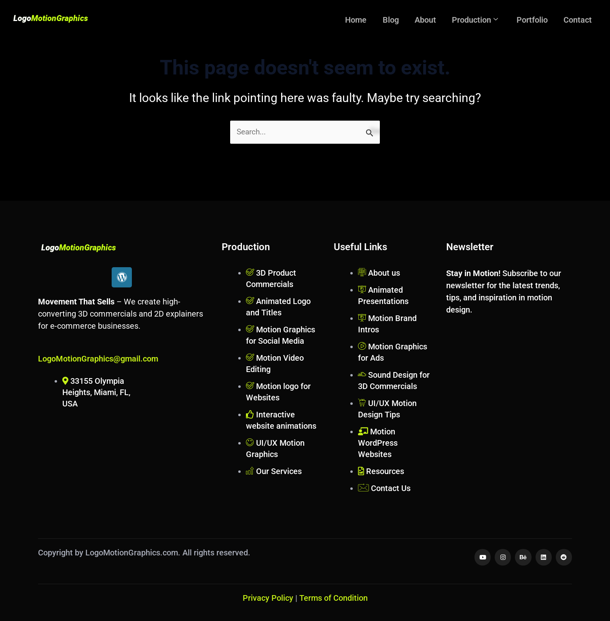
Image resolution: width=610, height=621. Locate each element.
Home (377, 18)
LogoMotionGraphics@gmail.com (98, 359)
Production (485, 18)
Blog (408, 18)
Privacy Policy (268, 598)
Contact (580, 18)
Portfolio (537, 18)
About (438, 18)
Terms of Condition (333, 598)
